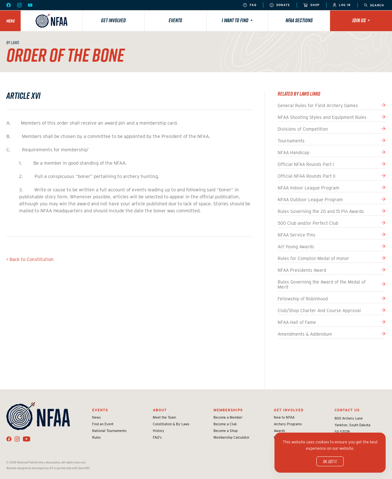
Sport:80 (84, 468)
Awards (279, 430)
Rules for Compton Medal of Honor (313, 258)
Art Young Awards (296, 246)
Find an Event (102, 424)
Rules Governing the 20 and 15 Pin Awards (321, 211)
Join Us (361, 20)
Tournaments (291, 140)
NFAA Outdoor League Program (310, 199)
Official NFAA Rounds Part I (306, 164)
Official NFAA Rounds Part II (306, 176)
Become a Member (227, 417)
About (160, 410)
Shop (311, 5)
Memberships (228, 410)
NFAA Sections (299, 20)
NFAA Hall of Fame (297, 322)
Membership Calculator (231, 437)
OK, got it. (330, 461)
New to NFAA (284, 417)
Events (175, 20)
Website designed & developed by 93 (29, 468)
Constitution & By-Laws (171, 424)
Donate (280, 5)
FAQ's (157, 437)
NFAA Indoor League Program (308, 187)
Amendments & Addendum (305, 334)
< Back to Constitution (30, 259)
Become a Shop (225, 430)
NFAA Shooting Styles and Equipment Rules (322, 117)
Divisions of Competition (303, 129)
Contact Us (347, 410)
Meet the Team (164, 417)
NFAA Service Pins (296, 234)
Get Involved (113, 20)
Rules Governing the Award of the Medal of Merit (322, 284)
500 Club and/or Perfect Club (308, 223)
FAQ (249, 5)
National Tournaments (109, 430)
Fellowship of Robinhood (303, 298)
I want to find (237, 20)
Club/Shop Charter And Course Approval (319, 310)
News (96, 417)
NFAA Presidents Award (302, 270)
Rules (96, 437)
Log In (342, 5)
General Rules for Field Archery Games (318, 105)
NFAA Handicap (293, 152)
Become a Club (225, 424)
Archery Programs (288, 424)
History (158, 430)
